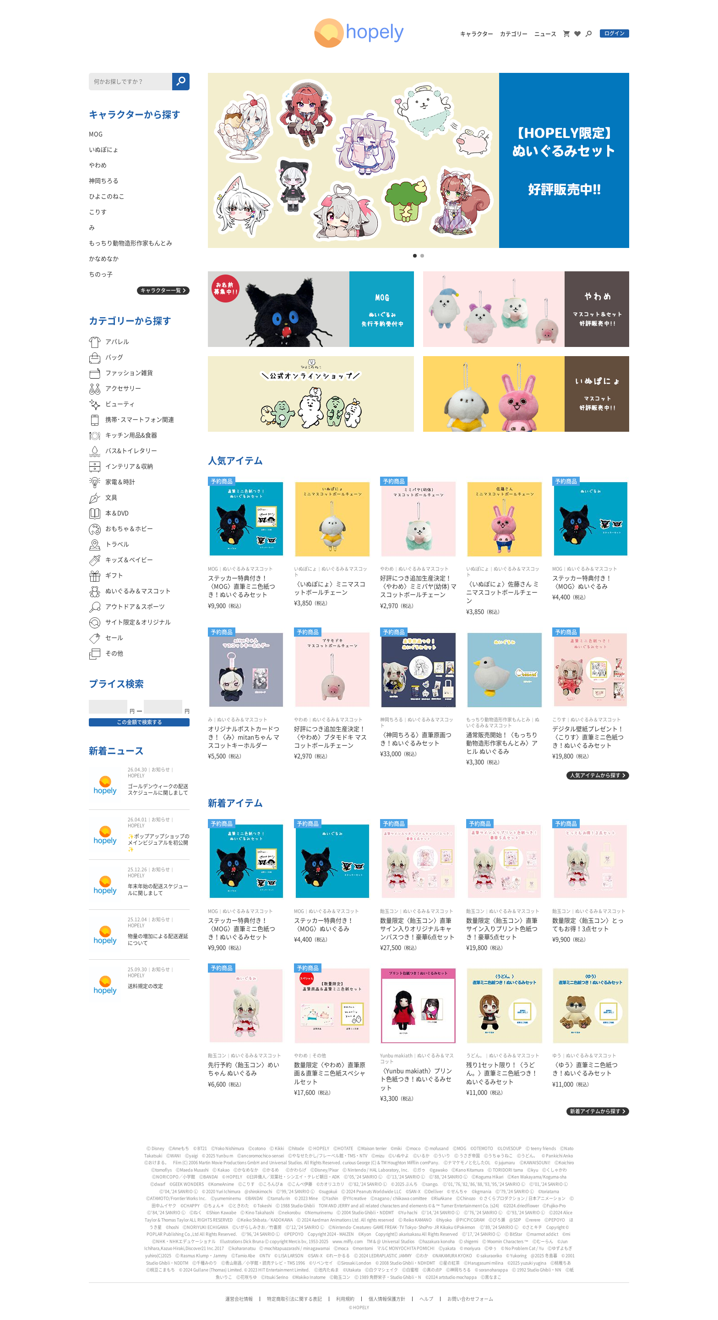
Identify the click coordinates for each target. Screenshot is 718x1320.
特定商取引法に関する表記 (294, 1299)
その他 (319, 1055)
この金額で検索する (139, 722)
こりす (559, 719)
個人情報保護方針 (387, 1299)
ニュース (545, 34)
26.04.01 (137, 819)
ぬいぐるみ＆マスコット (248, 568)
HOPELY (136, 775)
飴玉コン (389, 911)
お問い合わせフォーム (470, 1299)
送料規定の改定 (145, 986)
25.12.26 (137, 869)
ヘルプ (426, 1299)
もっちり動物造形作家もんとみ (498, 719)
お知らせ (161, 769)
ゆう (556, 1055)
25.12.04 (137, 919)
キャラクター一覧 (161, 290)
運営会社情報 (239, 1299)
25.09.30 (137, 969)
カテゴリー (514, 34)
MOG (213, 568)
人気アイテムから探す (595, 775)
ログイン (614, 33)
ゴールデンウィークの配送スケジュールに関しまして (158, 789)
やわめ (387, 568)
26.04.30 (137, 769)
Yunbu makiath (396, 1055)
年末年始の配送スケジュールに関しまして (158, 889)
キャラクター (476, 34)
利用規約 (345, 1299)
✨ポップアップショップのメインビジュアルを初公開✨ (159, 843)
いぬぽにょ (305, 568)
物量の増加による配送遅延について (158, 939)
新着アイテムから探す (595, 1111)
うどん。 (475, 1055)
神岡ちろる (391, 719)
